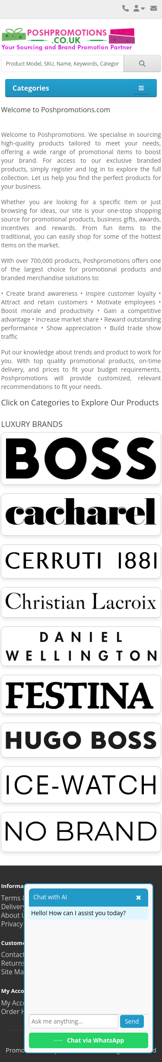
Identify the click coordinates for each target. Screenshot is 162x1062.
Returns (13, 963)
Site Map (14, 972)
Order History (22, 1011)
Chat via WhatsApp (88, 1040)
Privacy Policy (21, 924)
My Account (19, 1003)
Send (132, 1021)
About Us (15, 915)
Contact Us (18, 954)
